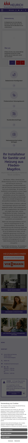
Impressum (10, 440)
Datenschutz (17, 440)
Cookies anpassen (5, 437)
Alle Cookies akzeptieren (6, 429)
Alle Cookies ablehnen (6, 433)
